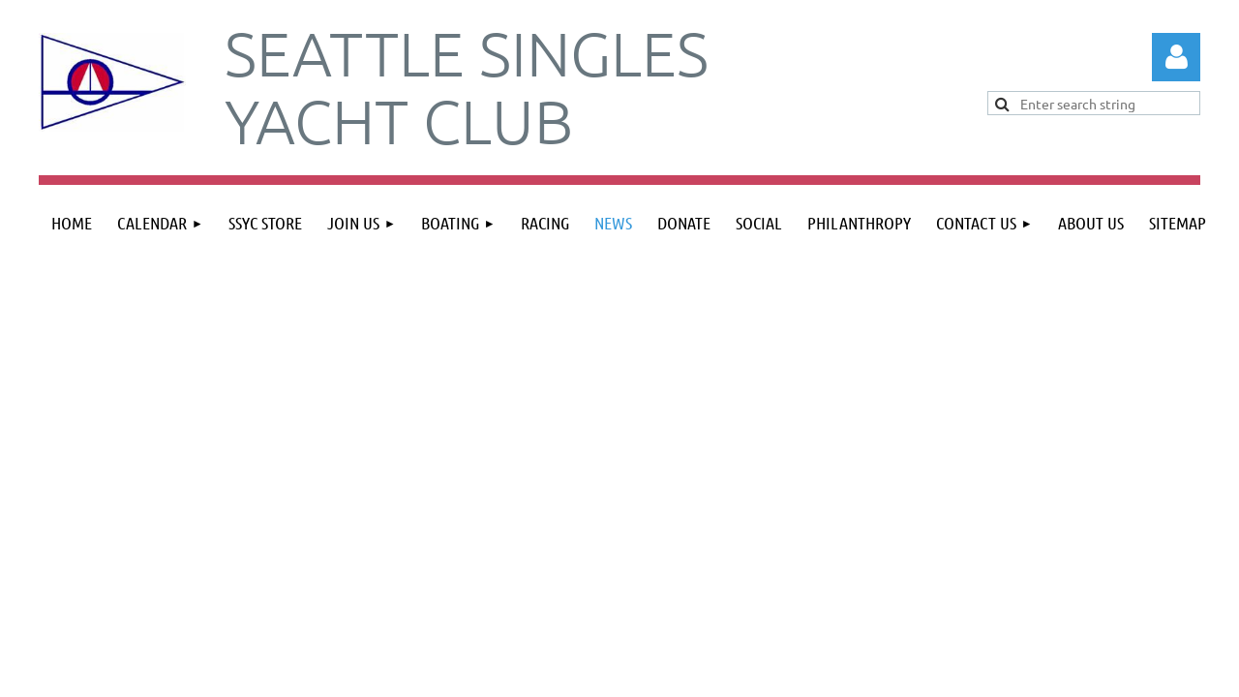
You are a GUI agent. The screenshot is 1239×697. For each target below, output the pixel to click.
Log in (1176, 57)
